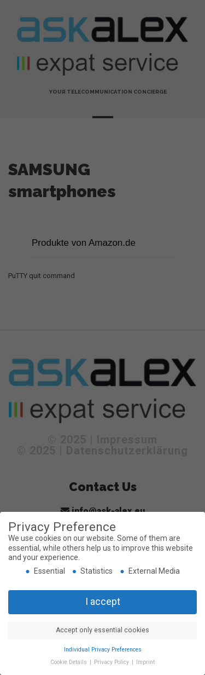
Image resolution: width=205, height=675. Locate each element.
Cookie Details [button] (69, 662)
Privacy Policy (112, 662)
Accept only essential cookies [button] (102, 630)
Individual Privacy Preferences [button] (103, 649)
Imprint (145, 662)
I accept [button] (102, 601)
